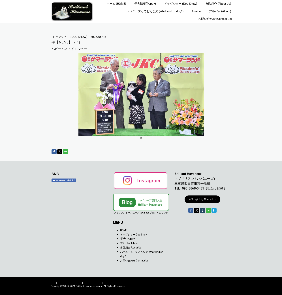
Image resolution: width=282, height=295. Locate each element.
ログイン (226, 289)
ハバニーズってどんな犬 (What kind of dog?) (154, 11)
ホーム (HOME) (116, 3)
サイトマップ (111, 282)
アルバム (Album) (220, 11)
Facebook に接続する (63, 180)
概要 (53, 282)
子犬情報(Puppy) (145, 3)
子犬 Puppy (127, 239)
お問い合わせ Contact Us (202, 199)
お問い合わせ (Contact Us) (215, 19)
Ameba (196, 11)
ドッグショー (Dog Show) (180, 3)
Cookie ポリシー (92, 282)
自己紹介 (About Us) (218, 3)
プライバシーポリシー (69, 282)
